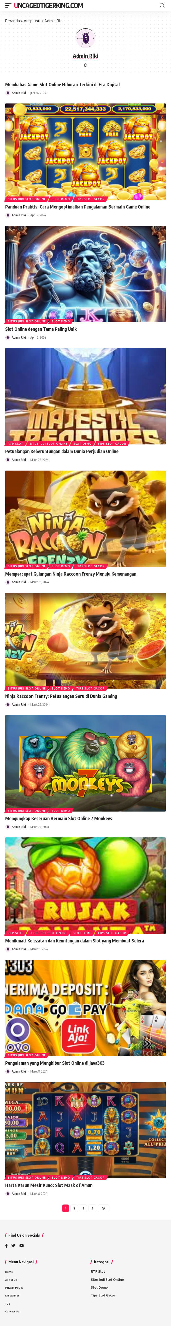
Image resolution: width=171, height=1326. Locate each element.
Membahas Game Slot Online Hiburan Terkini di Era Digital (62, 84)
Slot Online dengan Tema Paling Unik (41, 329)
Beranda (12, 20)
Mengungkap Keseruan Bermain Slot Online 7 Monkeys (58, 818)
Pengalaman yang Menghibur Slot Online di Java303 (55, 1063)
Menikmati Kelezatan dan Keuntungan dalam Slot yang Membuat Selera (74, 940)
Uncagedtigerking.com (48, 5)
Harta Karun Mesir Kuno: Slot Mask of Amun (48, 1185)
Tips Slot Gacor (90, 199)
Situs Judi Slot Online (27, 199)
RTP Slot (15, 443)
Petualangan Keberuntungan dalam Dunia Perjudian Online (62, 451)
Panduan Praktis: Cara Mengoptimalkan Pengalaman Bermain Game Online (77, 207)
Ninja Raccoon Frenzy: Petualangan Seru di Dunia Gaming (61, 696)
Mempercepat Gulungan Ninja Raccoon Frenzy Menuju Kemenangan (70, 574)
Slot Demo (61, 199)
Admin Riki (19, 93)
